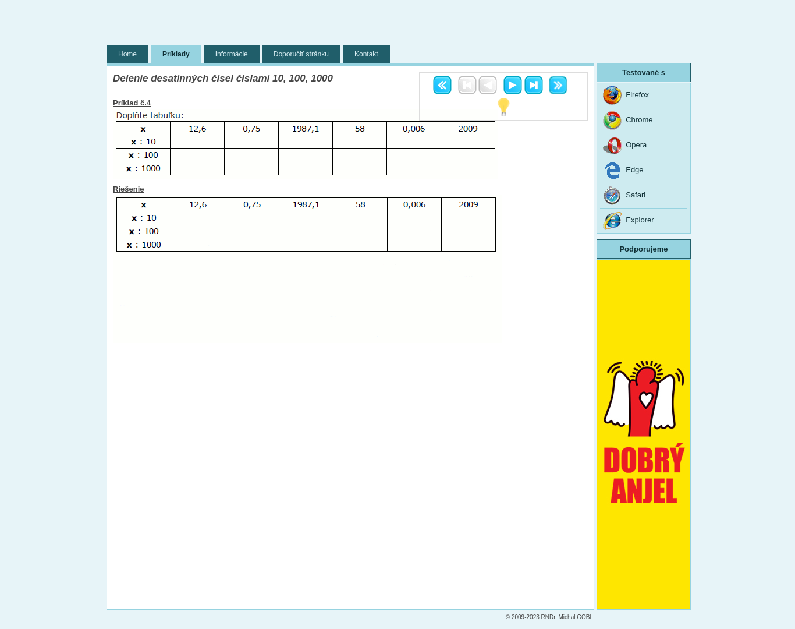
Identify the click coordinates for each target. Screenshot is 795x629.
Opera (625, 145)
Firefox (626, 95)
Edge (623, 170)
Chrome (627, 120)
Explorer (628, 220)
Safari (624, 195)
